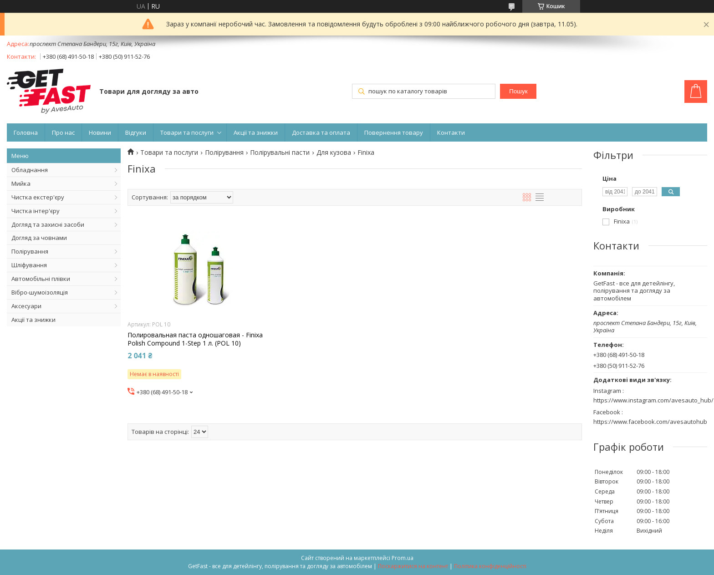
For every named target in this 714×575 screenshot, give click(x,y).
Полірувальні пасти (280, 152)
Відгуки (135, 132)
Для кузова (333, 152)
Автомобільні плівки (40, 279)
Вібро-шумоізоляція (39, 292)
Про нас (63, 132)
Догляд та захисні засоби (47, 224)
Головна (26, 132)
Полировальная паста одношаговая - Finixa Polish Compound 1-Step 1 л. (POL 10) (195, 339)
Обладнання (29, 170)
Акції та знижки (256, 132)
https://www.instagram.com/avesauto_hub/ (653, 400)
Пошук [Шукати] (518, 91)
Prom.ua (402, 558)
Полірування (29, 251)
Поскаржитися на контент (413, 566)
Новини (100, 132)
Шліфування (29, 265)
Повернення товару (393, 132)
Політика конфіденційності (490, 566)
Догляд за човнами (39, 238)
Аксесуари (26, 306)
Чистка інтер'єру (35, 211)
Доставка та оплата (321, 132)
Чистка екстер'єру (37, 197)
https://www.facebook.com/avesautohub (650, 421)
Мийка (21, 183)
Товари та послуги (187, 132)
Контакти (451, 132)
